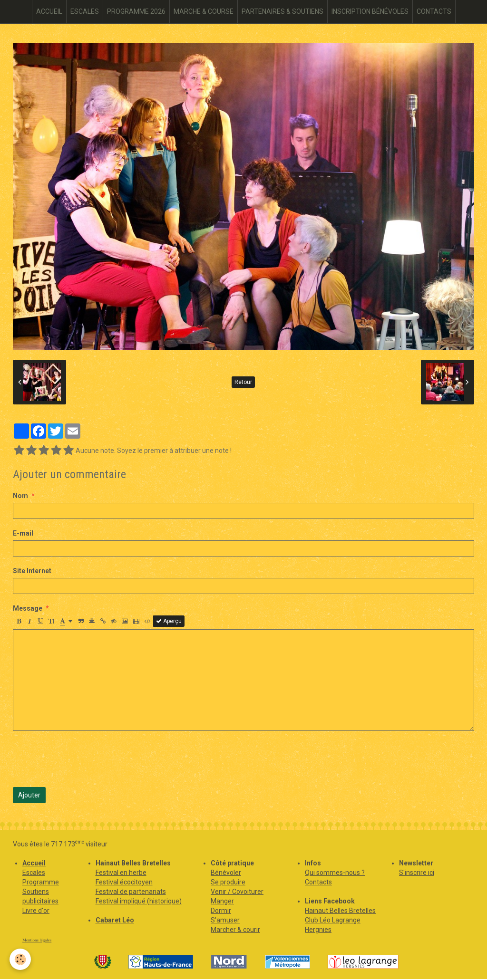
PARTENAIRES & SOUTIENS (282, 11)
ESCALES (84, 11)
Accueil (34, 863)
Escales (33, 872)
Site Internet (32, 571)
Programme (40, 882)
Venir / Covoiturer (237, 891)
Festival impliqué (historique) (139, 901)
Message (27, 608)
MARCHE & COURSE (204, 11)
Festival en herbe (121, 872)
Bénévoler (226, 872)
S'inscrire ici (416, 872)
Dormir (221, 910)
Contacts (318, 882)
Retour (243, 382)
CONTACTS (434, 11)
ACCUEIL (49, 11)
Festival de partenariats (131, 891)
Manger (222, 901)
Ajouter (29, 795)
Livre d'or (35, 910)
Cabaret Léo (115, 920)
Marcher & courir (235, 929)
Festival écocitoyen (124, 882)
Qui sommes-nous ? (335, 872)
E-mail (23, 533)
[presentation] (85, 758)
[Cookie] (20, 959)
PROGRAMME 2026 (136, 11)
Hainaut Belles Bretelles (340, 910)
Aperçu (169, 621)
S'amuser (225, 920)
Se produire (228, 882)
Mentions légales (36, 940)
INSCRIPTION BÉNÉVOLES (370, 11)
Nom (20, 495)
